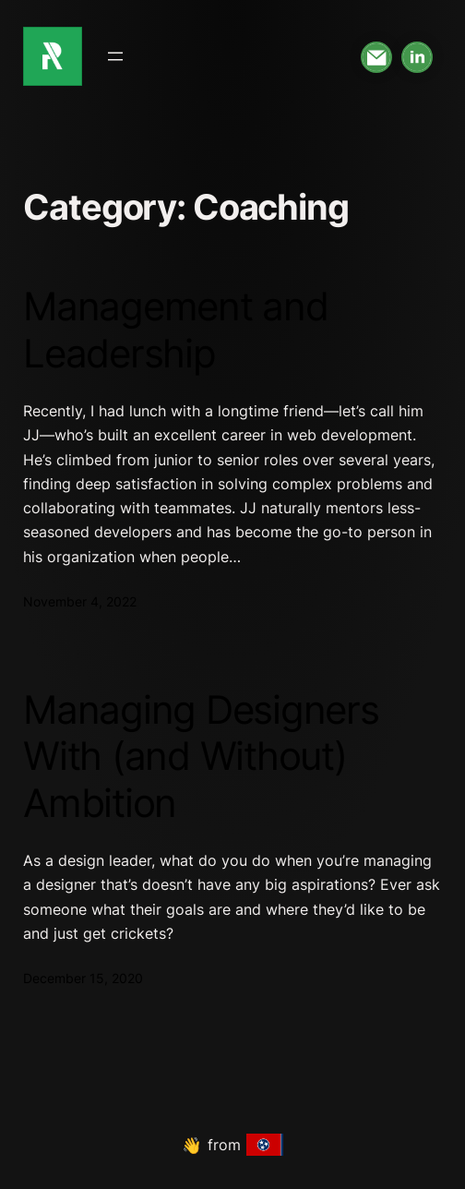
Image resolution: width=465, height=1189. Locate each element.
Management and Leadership (175, 329)
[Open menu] (115, 56)
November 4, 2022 (80, 601)
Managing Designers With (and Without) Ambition (200, 756)
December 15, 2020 (83, 978)
